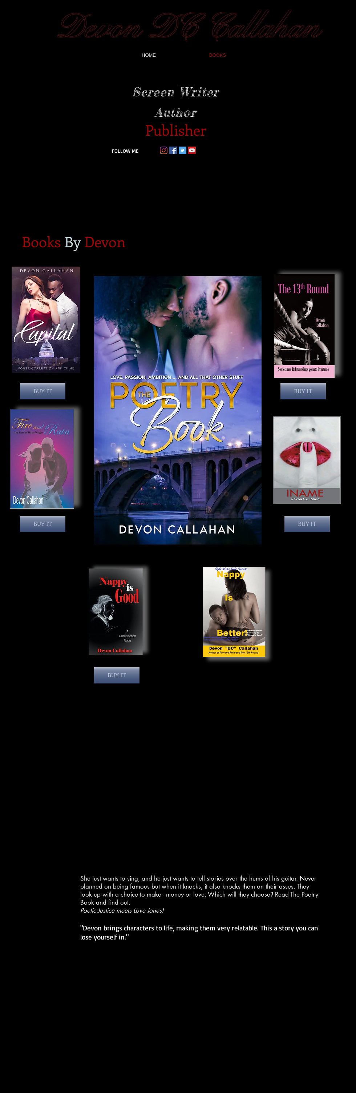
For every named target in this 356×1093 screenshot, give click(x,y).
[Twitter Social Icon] (182, 150)
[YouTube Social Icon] (192, 150)
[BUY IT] (42, 391)
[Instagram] (163, 150)
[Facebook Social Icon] (173, 150)
